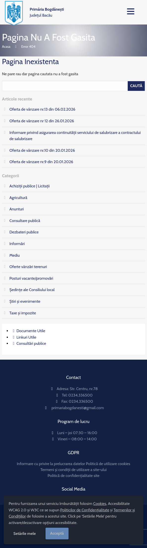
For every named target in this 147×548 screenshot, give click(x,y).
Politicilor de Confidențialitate (84, 510)
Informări (17, 243)
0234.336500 (80, 395)
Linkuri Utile (26, 337)
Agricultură (18, 197)
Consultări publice (31, 343)
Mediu (14, 255)
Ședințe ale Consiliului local (31, 289)
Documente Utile (30, 330)
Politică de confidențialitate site (73, 475)
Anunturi (16, 209)
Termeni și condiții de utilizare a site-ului (73, 469)
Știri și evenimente (24, 301)
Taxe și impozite (22, 313)
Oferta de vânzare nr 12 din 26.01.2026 (41, 121)
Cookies (99, 503)
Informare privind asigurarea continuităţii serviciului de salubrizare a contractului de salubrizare (75, 135)
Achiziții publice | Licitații (29, 186)
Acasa (6, 46)
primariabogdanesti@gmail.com (77, 407)
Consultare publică (24, 220)
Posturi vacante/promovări (31, 278)
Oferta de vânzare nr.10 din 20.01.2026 (42, 150)
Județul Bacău (47, 12)
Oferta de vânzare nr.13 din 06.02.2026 (42, 109)
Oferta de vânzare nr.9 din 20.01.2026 (41, 161)
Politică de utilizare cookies (108, 463)
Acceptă (57, 533)
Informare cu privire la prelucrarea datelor (51, 463)
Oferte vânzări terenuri (28, 266)
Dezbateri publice (24, 232)
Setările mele (24, 533)
